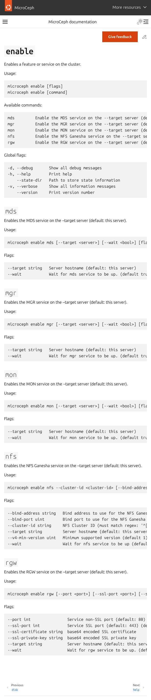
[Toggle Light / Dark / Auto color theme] (140, 22)
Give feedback (120, 37)
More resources (126, 7)
